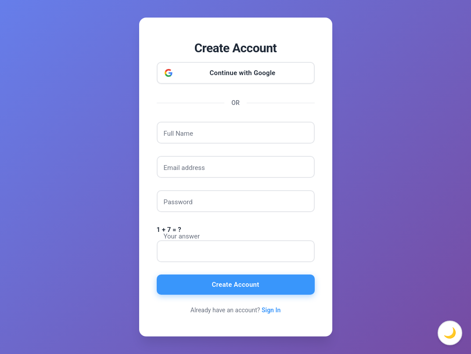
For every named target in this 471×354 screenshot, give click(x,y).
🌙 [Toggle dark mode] (450, 333)
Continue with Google (243, 73)
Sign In (271, 310)
